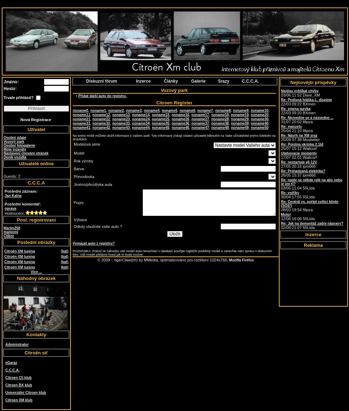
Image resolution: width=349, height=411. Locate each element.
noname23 (121, 119)
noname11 (81, 115)
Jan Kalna (13, 196)
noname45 (160, 128)
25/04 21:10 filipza (297, 129)
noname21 (81, 119)
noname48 (220, 128)
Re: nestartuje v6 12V (299, 162)
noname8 (223, 111)
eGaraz (11, 363)
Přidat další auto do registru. (102, 96)
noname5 (169, 111)
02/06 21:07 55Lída (312, 226)
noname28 (220, 119)
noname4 (152, 111)
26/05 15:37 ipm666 (303, 173)
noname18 (220, 115)
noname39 (240, 123)
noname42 (101, 128)
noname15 (160, 115)
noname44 (141, 128)
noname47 (200, 128)
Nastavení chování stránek (26, 153)
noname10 (259, 111)
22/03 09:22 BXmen (306, 102)
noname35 (160, 123)
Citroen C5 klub (18, 378)
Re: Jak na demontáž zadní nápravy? (312, 223)
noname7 (205, 111)
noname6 (187, 111)
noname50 (259, 128)
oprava (10, 208)
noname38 (220, 123)
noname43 (121, 128)
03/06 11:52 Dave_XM (300, 93)
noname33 (121, 123)
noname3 (134, 111)
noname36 (180, 123)
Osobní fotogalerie (19, 145)
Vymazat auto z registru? (94, 243)
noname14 (141, 115)
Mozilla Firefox (241, 260)
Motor (286, 215)
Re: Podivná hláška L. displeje (306, 100)
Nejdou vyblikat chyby (300, 91)
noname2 (116, 111)
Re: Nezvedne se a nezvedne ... (307, 118)
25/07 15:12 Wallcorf (302, 146)
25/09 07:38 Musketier (300, 138)
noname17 (200, 115)
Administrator (17, 345)
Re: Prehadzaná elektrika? (303, 171)
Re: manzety (291, 127)
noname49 (240, 128)
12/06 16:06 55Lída (298, 217)
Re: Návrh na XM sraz (299, 135)
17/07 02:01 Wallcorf (299, 155)
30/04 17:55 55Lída (298, 195)
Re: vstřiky (290, 193)
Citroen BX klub (18, 385)
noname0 (80, 111)
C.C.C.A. (12, 370)
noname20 (259, 115)
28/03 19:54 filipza (310, 206)
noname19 (240, 115)
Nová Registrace (35, 120)
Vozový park (14, 142)
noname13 (121, 115)
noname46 (180, 128)
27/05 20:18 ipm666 (299, 164)
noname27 (200, 119)
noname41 (81, 128)
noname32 (101, 123)
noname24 (141, 119)
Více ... (36, 272)
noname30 (259, 119)
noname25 (160, 119)
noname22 (101, 119)
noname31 (81, 123)
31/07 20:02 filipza (307, 120)
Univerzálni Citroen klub (25, 393)
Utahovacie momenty (299, 153)
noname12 (101, 115)
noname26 (180, 119)
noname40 (259, 123)
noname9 (241, 111)
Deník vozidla (15, 157)
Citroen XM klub (18, 400)
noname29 (240, 119)
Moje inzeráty (15, 149)
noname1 (98, 111)
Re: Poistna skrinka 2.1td (302, 144)
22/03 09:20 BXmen (298, 111)
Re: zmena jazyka (296, 109)
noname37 (200, 123)
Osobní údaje (15, 138)
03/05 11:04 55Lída (311, 184)
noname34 (141, 123)
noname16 (180, 115)
